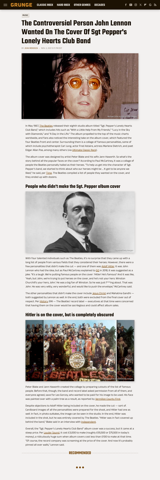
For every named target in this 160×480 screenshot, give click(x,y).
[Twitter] (140, 5)
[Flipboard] (145, 5)
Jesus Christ (99, 293)
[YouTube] (130, 5)
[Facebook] (126, 5)
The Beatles (46, 125)
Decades (99, 4)
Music (25, 15)
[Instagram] (136, 5)
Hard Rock (63, 4)
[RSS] (155, 5)
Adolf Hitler (108, 266)
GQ (97, 270)
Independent (88, 421)
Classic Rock (45, 4)
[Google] (150, 5)
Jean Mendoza (31, 48)
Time (49, 172)
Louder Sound (51, 432)
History (44, 301)
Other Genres (82, 4)
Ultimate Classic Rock (84, 149)
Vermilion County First (107, 398)
